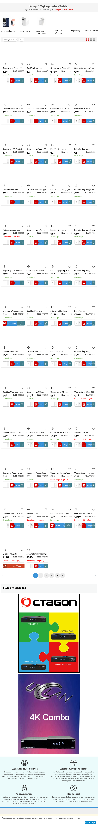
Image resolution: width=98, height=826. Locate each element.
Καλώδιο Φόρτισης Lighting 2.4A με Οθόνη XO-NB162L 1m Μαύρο (12, 351)
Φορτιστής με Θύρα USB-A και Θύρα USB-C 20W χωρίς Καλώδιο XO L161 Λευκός (13, 68)
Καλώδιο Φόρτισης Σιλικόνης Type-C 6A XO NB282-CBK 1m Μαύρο (60, 230)
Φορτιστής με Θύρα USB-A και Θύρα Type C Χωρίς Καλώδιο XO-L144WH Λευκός (84, 392)
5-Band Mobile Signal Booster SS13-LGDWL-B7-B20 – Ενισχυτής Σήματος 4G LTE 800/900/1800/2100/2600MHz (61, 311)
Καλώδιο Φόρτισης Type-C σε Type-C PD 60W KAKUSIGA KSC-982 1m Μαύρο (60, 189)
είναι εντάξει (90, 822)
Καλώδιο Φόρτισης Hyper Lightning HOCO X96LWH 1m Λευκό (84, 230)
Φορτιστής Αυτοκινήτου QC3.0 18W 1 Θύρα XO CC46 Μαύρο (36, 270)
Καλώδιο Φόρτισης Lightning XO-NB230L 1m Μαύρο (84, 270)
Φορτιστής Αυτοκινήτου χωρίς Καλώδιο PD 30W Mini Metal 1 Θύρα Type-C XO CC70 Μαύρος (13, 270)
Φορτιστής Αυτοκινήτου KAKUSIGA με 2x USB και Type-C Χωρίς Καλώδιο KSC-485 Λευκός (84, 68)
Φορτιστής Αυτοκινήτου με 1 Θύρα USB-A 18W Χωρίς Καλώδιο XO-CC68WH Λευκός (12, 473)
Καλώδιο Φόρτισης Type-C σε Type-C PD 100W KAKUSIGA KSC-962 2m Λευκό (84, 189)
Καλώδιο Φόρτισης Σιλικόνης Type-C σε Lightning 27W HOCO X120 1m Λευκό (35, 311)
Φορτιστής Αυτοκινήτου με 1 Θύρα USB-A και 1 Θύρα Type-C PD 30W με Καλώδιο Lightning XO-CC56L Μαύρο (84, 473)
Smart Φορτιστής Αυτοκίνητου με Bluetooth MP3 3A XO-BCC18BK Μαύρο (84, 432)
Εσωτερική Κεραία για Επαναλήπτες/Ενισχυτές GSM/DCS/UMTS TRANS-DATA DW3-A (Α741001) (84, 513)
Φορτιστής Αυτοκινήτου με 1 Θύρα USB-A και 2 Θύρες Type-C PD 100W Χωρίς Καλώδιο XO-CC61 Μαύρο (60, 432)
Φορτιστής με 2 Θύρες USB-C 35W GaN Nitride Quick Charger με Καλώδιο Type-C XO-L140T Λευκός (36, 392)
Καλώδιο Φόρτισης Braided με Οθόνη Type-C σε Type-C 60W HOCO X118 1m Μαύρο (37, 351)
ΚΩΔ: (15, 71)
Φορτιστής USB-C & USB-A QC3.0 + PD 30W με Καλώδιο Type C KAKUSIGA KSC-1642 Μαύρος (13, 149)
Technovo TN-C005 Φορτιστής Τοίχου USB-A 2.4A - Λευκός (37, 513)
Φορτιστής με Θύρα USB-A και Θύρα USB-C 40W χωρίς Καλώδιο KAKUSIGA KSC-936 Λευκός (60, 68)
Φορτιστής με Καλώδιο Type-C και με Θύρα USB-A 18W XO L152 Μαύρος (37, 230)
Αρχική (27, 10)
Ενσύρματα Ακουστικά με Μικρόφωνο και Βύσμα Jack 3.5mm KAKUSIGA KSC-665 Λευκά (13, 109)
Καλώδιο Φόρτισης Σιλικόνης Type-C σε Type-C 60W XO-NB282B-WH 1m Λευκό (60, 351)
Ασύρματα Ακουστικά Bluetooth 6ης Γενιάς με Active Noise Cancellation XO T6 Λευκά (13, 230)
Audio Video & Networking (42, 10)
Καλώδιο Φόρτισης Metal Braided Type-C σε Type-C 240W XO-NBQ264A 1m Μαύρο (13, 392)
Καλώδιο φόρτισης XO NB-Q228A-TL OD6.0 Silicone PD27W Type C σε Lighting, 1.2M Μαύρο (13, 432)
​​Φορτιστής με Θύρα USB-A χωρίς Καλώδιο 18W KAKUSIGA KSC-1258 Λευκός (37, 149)
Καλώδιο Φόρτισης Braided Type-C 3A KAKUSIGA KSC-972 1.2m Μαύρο (84, 149)
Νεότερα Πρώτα (10, 40)
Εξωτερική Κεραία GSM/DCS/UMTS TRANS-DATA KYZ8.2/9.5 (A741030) (13, 554)
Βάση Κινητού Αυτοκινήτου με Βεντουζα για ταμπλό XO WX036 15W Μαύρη (84, 311)
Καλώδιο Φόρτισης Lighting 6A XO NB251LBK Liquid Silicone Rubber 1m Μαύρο (37, 68)
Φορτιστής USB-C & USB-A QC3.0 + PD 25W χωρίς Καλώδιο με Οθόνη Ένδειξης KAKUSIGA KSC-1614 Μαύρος (60, 109)
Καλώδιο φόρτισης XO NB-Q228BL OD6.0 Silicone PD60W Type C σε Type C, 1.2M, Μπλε (60, 270)
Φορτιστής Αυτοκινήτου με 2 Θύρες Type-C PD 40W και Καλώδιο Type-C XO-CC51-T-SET (37, 473)
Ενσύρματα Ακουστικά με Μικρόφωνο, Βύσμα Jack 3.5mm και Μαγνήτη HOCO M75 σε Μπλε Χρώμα (13, 513)
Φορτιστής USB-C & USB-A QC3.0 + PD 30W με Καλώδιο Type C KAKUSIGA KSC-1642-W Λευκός (84, 109)
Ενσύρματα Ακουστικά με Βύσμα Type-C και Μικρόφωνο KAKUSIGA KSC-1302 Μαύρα (36, 109)
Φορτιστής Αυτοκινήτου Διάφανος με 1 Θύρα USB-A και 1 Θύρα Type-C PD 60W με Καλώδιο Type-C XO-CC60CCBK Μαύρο (60, 473)
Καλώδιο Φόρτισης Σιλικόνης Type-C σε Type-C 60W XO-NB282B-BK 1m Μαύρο (84, 351)
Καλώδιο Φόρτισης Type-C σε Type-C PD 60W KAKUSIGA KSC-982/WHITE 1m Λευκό (37, 189)
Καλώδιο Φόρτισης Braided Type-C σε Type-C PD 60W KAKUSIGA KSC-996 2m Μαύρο (13, 189)
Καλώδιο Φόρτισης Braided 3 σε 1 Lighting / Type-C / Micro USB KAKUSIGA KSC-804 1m (60, 149)
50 (21, 40)
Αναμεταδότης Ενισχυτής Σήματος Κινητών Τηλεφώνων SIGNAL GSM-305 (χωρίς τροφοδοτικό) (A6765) (37, 554)
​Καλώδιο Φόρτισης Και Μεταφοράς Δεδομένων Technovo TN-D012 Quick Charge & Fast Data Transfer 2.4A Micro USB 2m (60, 513)
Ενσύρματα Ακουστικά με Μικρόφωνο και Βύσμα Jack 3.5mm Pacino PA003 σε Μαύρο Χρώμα (13, 311)
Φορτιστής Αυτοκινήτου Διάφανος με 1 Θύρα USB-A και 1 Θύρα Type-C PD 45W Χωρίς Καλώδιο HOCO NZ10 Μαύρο (37, 432)
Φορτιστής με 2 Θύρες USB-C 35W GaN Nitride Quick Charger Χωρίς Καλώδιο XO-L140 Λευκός (60, 392)
